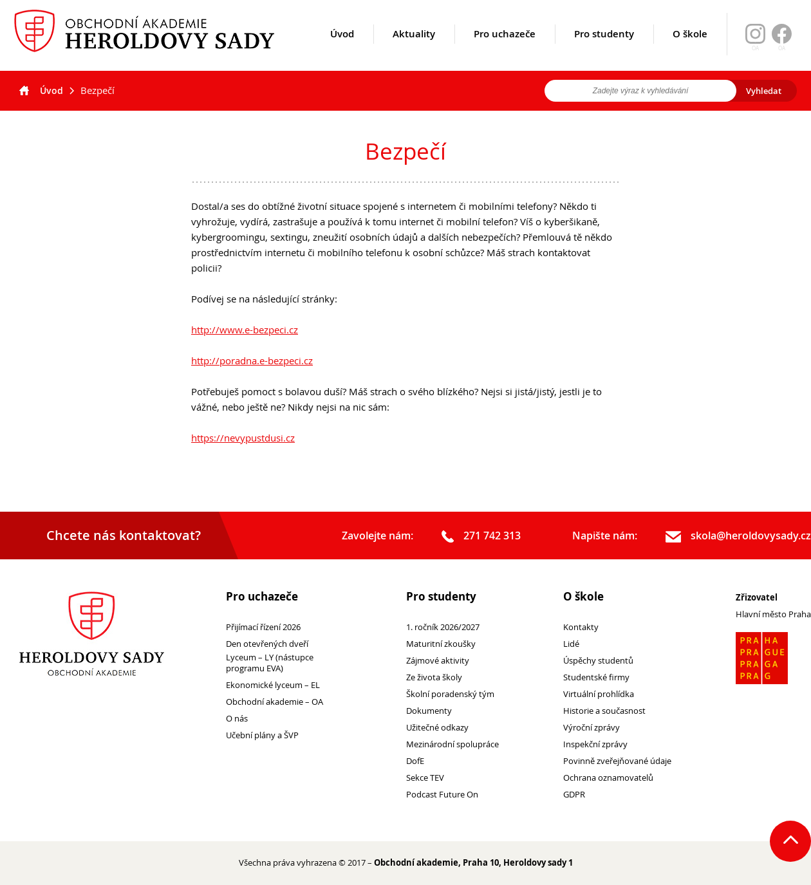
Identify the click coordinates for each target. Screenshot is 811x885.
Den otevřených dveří (267, 643)
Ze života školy (434, 677)
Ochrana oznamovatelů (608, 777)
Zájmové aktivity (437, 660)
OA (781, 48)
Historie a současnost (604, 710)
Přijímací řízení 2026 (263, 627)
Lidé (571, 643)
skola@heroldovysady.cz (738, 536)
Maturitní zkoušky (441, 643)
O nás (237, 718)
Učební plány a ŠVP (262, 735)
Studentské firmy (596, 677)
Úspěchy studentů (598, 660)
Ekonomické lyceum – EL (273, 685)
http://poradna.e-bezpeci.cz (252, 360)
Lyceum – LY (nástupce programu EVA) (269, 663)
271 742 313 (481, 536)
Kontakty (581, 627)
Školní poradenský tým (450, 694)
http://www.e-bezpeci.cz (244, 329)
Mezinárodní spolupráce (452, 744)
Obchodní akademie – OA (274, 701)
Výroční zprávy (591, 727)
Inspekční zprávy (595, 744)
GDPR (574, 794)
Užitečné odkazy (437, 727)
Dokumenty (429, 710)
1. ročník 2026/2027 (443, 627)
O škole (690, 49)
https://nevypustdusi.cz (243, 437)
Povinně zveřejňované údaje (617, 761)
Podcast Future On (442, 794)
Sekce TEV (425, 777)
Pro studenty (604, 49)
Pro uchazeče (505, 49)
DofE (415, 761)
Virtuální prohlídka (598, 694)
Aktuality (414, 49)
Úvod (342, 49)
